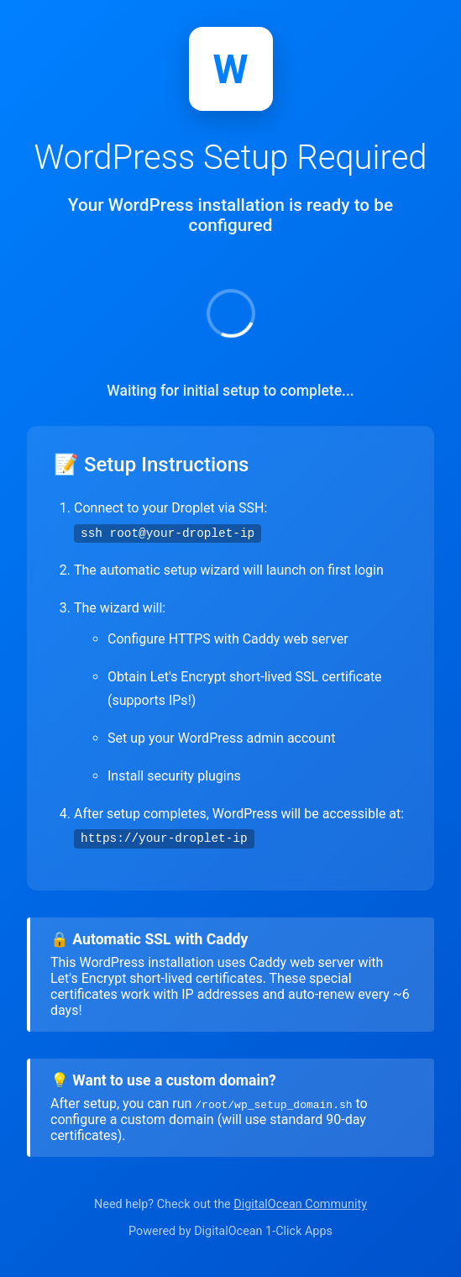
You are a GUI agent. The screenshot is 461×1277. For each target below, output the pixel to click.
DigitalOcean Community (300, 1204)
